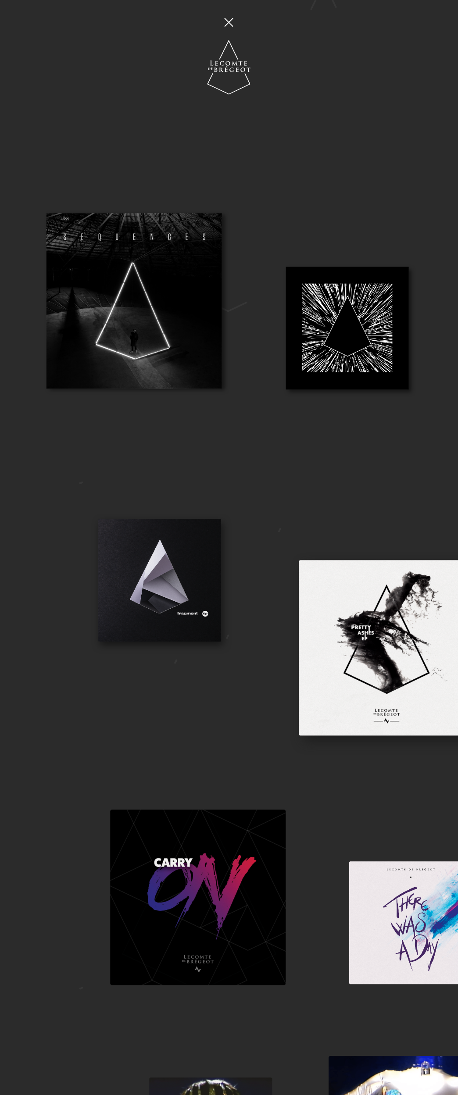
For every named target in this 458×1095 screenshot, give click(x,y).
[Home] (229, 45)
